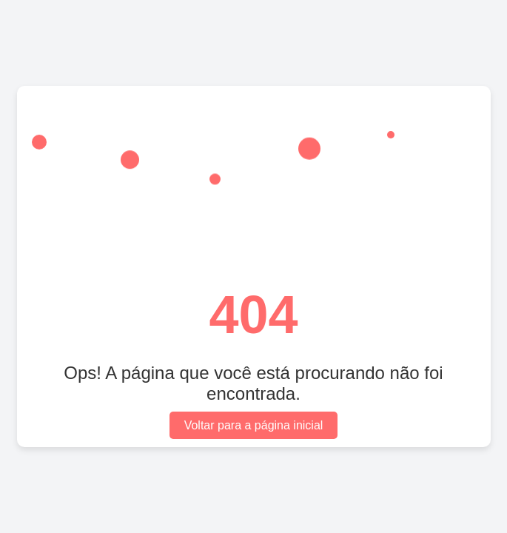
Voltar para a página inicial (253, 425)
